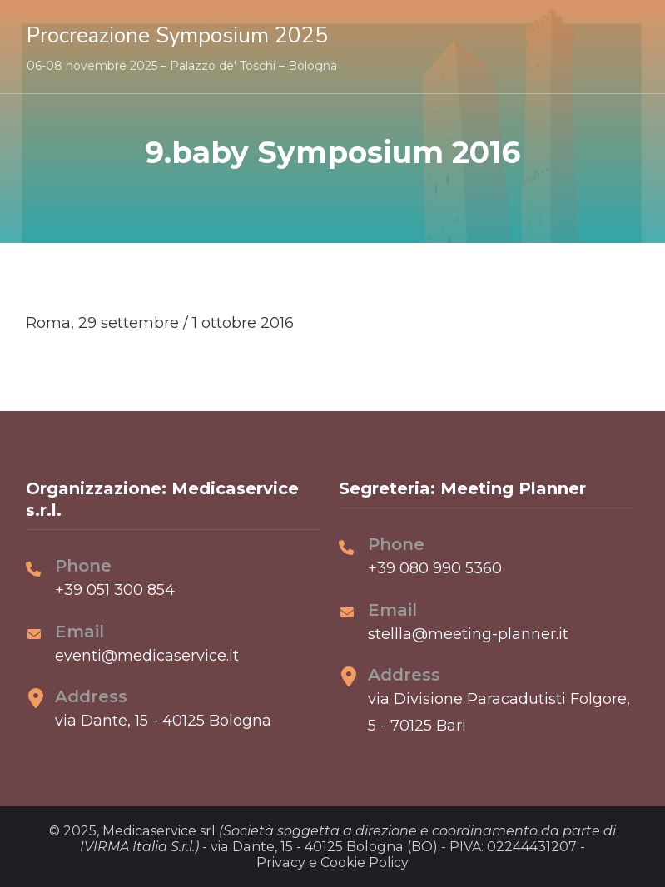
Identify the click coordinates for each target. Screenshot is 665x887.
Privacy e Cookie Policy (332, 862)
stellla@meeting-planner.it (468, 634)
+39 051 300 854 (115, 590)
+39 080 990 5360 (435, 568)
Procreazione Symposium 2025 (177, 35)
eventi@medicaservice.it (147, 656)
